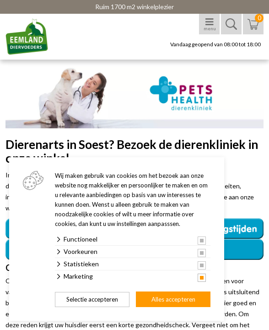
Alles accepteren (173, 299)
